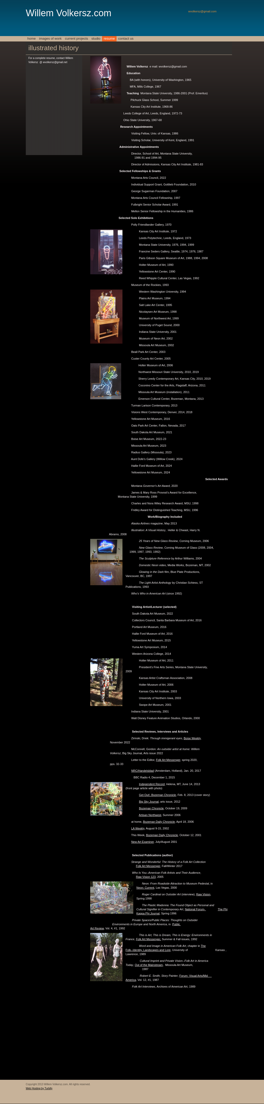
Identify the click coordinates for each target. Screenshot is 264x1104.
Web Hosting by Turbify (39, 1088)
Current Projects (76, 38)
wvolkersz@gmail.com (202, 11)
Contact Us (126, 38)
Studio (96, 38)
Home (31, 38)
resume (109, 38)
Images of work (50, 38)
